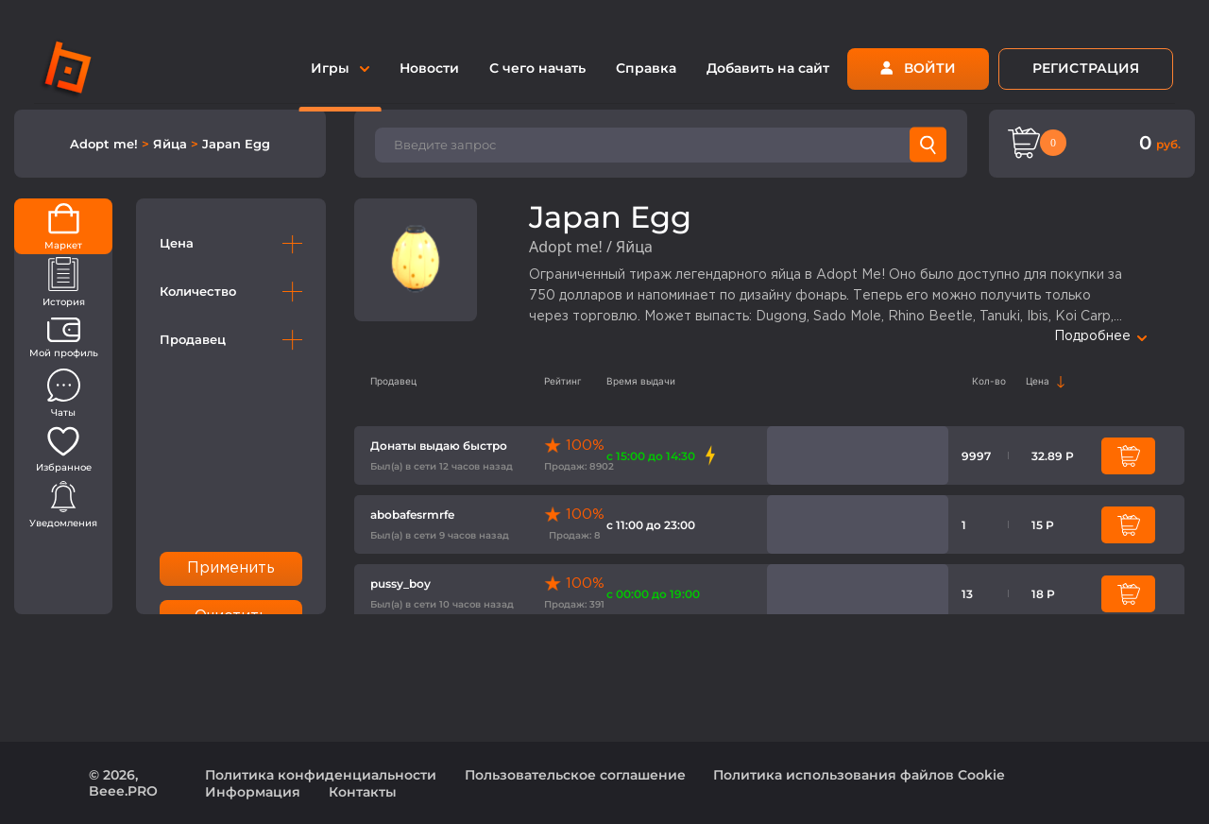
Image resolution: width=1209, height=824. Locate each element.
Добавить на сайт (768, 68)
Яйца (172, 143)
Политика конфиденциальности (320, 774)
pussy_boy (400, 583)
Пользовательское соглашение (575, 774)
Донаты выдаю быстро (438, 445)
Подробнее (1100, 336)
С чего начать (537, 68)
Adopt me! (106, 143)
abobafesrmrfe (412, 514)
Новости (429, 68)
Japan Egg (236, 143)
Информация (252, 791)
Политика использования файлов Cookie (859, 774)
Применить (231, 568)
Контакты (363, 791)
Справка (646, 68)
